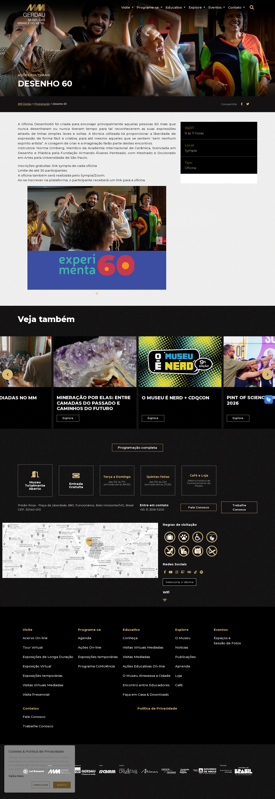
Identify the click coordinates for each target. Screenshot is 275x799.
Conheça (130, 638)
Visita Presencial (36, 694)
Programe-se (89, 629)
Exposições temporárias (43, 676)
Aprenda (182, 666)
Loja (178, 676)
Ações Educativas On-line (144, 666)
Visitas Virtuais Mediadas (43, 685)
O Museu (183, 638)
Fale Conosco (198, 507)
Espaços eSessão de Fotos (227, 640)
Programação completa (137, 451)
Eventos (221, 629)
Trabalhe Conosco (239, 507)
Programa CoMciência (96, 666)
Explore (181, 629)
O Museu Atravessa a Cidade (146, 676)
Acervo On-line (35, 638)
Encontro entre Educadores (146, 685)
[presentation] (7, 374)
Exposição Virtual (37, 666)
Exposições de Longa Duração (48, 657)
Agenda (84, 638)
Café (179, 685)
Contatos (31, 708)
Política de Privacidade (157, 708)
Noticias (181, 647)
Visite (27, 629)
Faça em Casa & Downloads (146, 694)
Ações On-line (89, 647)
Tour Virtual (33, 647)
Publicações (185, 657)
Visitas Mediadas (136, 657)
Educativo (131, 629)
